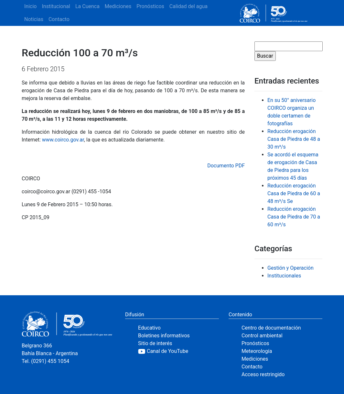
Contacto (59, 19)
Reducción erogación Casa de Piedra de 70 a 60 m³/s (293, 217)
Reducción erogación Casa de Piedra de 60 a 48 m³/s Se (293, 193)
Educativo (149, 328)
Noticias (33, 19)
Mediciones (118, 6)
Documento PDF (226, 166)
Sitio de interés (155, 343)
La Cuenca (87, 6)
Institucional (56, 6)
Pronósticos (150, 6)
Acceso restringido (263, 374)
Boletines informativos (164, 335)
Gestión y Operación (290, 268)
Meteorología (257, 351)
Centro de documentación (271, 328)
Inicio (30, 6)
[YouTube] (178, 351)
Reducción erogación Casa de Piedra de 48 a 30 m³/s (293, 139)
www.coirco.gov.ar (63, 140)
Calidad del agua (188, 6)
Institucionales (284, 276)
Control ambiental (262, 335)
